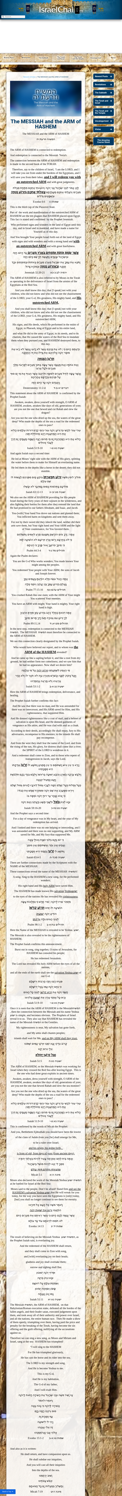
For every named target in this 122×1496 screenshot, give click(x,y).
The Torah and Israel (101, 67)
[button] (77, 10)
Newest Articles (29, 41)
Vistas (98, 96)
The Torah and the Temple (101, 78)
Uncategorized (102, 87)
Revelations (100, 49)
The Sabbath (101, 58)
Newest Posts (101, 41)
